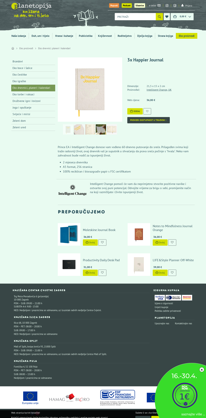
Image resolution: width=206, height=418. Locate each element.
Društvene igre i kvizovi (27, 101)
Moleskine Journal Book (99, 230)
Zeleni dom (19, 121)
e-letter (154, 5)
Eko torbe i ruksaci (23, 94)
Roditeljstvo (125, 36)
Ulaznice (140, 5)
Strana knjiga (165, 36)
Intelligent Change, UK (159, 89)
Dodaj (135, 111)
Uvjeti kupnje (161, 307)
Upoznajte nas (162, 323)
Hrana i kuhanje (64, 36)
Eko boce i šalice (22, 68)
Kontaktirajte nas (183, 323)
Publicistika (85, 36)
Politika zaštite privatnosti (168, 310)
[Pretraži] (159, 16)
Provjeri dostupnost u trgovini (148, 120)
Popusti (114, 5)
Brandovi (18, 61)
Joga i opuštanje (22, 107)
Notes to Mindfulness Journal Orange (172, 228)
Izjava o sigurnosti (164, 303)
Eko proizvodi (187, 36)
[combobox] (135, 16)
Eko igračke (19, 81)
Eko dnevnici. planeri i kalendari (54, 48)
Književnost (105, 36)
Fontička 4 (19, 366)
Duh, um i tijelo (40, 36)
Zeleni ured (19, 127)
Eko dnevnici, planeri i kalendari (31, 88)
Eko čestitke (20, 74)
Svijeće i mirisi (21, 114)
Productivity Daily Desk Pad (101, 260)
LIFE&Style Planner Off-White (173, 260)
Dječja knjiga (144, 36)
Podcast (127, 5)
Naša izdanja (18, 36)
